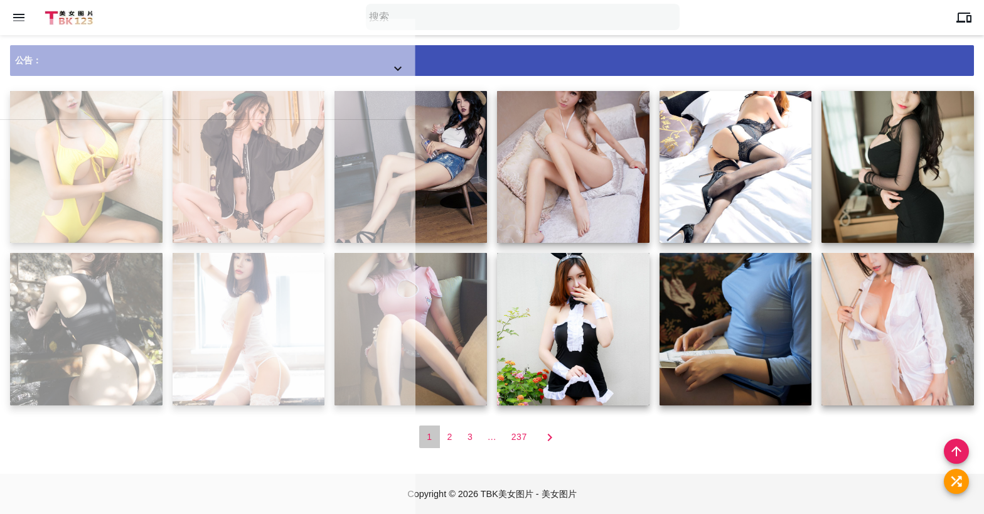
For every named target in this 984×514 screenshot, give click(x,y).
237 (519, 437)
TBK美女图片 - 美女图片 (530, 493)
